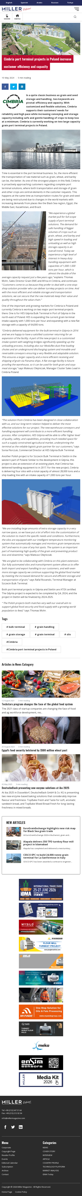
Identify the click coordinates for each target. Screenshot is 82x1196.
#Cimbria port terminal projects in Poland (31, 649)
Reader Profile (8, 1155)
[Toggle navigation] (76, 9)
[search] (75, 17)
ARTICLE (46, 1159)
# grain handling (44, 627)
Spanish (24, 2)
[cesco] (41, 995)
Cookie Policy (21, 1192)
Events (5, 1159)
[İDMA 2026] (41, 890)
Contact (5, 1174)
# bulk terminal (15, 627)
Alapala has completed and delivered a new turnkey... (47, 848)
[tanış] (41, 1029)
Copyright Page (8, 1151)
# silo (67, 634)
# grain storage (15, 634)
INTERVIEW (47, 1155)
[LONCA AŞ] (41, 1062)
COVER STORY (49, 1151)
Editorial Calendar (10, 1163)
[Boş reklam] (41, 910)
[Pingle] (41, 944)
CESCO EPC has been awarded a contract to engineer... (47, 861)
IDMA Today (48, 1174)
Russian (54, 2)
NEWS (45, 1147)
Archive (5, 1170)
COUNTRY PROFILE (51, 1163)
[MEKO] (41, 1045)
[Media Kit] (41, 1079)
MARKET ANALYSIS (51, 1170)
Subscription (7, 1166)
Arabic (39, 2)
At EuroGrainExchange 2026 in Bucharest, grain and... (46, 835)
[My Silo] (41, 927)
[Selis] (41, 961)
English (9, 2)
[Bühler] (41, 978)
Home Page (7, 1192)
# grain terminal (45, 634)
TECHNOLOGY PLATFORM (54, 1166)
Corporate (6, 1147)
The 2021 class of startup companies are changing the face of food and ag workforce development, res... (39, 710)
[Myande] (41, 1012)
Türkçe (70, 2)
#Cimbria (12, 642)
